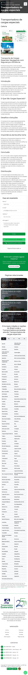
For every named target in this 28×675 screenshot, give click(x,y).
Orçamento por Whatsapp (14, 239)
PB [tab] (8, 338)
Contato (21, 634)
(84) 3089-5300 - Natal (9, 646)
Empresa (21, 630)
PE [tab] (3, 338)
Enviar (14, 234)
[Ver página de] (3, 285)
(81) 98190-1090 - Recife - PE (11, 652)
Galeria (7, 634)
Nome (4, 201)
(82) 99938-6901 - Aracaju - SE (11, 658)
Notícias (21, 632)
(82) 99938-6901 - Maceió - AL (11, 655)
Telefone (5, 214)
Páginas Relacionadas (14, 248)
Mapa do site (21, 636)
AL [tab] (14, 338)
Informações (7, 636)
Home (7, 630)
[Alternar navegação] (25, 4)
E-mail (4, 207)
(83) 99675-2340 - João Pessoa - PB (12, 649)
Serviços (7, 632)
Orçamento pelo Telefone (14, 243)
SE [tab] (24, 338)
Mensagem (6, 220)
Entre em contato (14, 266)
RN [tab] (19, 338)
